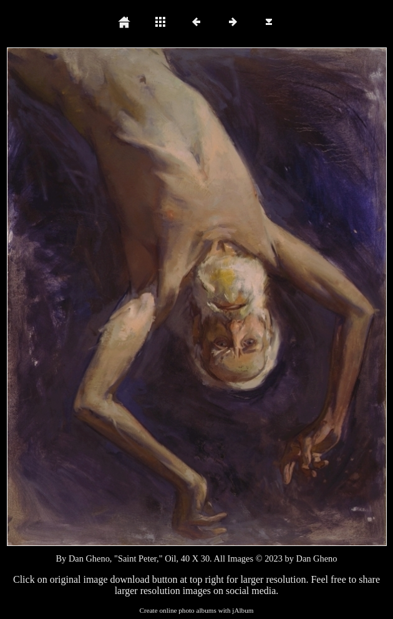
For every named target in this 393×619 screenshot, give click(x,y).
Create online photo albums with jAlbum (196, 610)
